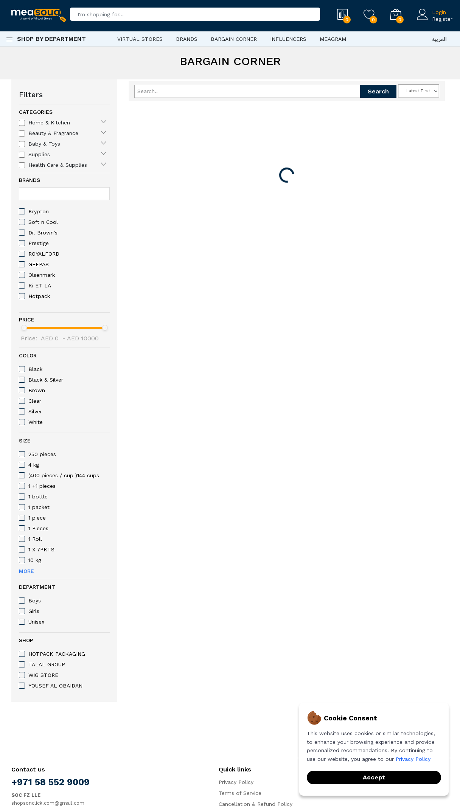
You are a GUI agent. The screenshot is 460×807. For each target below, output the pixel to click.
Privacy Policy (236, 782)
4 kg (33, 465)
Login (439, 12)
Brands (186, 39)
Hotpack (39, 296)
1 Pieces (38, 528)
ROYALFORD (43, 254)
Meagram (333, 39)
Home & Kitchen (49, 122)
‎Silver (35, 411)
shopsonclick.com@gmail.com (47, 803)
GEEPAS (38, 264)
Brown (36, 390)
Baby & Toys (44, 144)
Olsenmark (41, 275)
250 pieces (42, 454)
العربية (439, 39)
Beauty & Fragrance (53, 133)
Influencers (288, 39)
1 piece (37, 518)
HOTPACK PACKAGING (56, 654)
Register (442, 19)
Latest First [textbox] (418, 90)
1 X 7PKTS (41, 549)
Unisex (36, 622)
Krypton (38, 211)
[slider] (24, 328)
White (35, 422)
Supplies (39, 154)
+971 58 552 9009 (50, 782)
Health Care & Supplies (57, 165)
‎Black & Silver (45, 380)
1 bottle (38, 497)
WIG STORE (43, 675)
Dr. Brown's (43, 233)
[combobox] (418, 91)
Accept (374, 777)
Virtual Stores (140, 39)
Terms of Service (240, 793)
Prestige (38, 243)
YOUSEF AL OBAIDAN (55, 686)
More (26, 571)
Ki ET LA (39, 285)
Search (378, 91)
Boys (34, 600)
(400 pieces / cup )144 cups (63, 475)
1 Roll (35, 539)
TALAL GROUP (46, 664)
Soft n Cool (43, 222)
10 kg (34, 560)
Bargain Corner (234, 39)
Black (35, 369)
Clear (34, 401)
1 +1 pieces (42, 486)
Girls (33, 611)
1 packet (39, 507)
